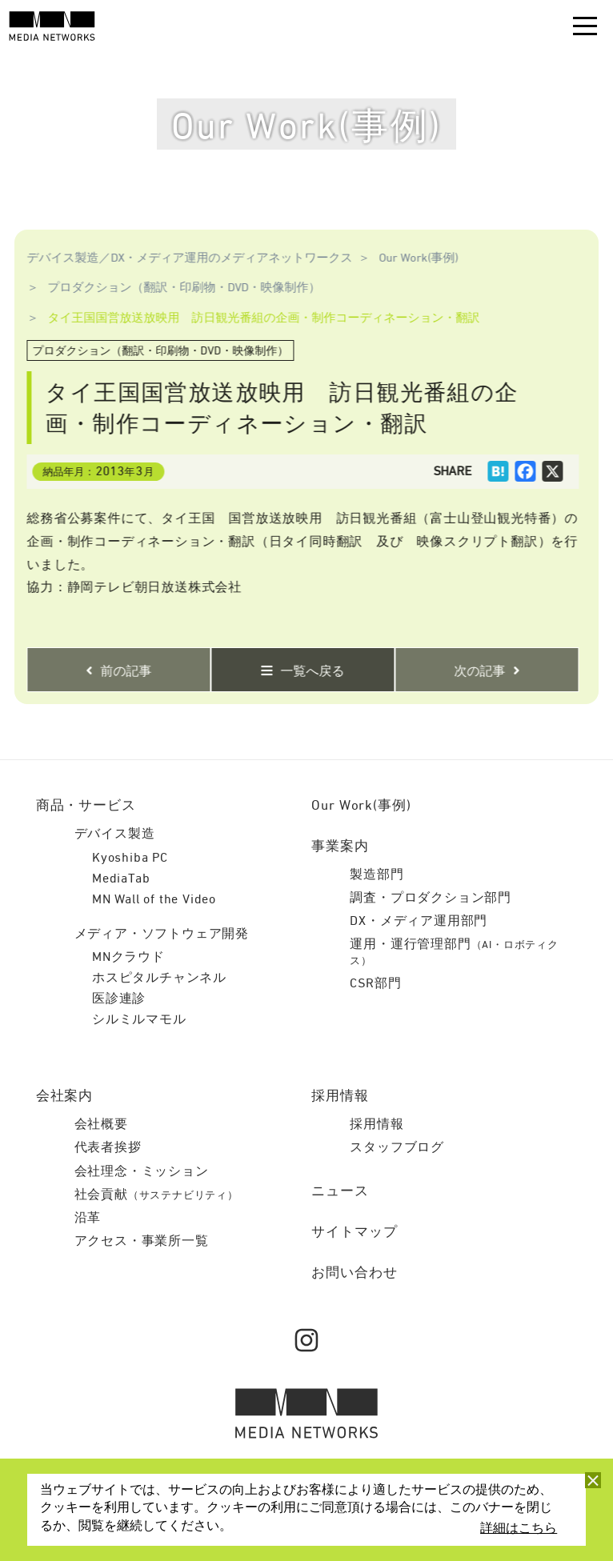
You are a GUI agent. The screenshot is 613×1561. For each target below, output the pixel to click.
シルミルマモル (139, 1020)
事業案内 (339, 847)
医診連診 (119, 999)
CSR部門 (375, 984)
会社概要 (101, 1125)
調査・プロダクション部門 (430, 898)
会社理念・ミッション (141, 1172)
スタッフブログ (397, 1148)
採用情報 (376, 1125)
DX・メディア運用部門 (418, 921)
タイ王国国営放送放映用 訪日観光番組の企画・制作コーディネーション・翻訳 (257, 318)
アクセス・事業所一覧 (141, 1241)
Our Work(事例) (411, 258)
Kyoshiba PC (130, 858)
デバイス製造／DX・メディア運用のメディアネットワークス (184, 258)
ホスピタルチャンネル (159, 978)
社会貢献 (156, 1195)
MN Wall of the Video (154, 900)
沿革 (88, 1218)
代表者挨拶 (108, 1148)
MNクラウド (128, 957)
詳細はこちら (518, 1529)
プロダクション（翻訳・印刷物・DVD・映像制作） (177, 288)
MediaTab (121, 879)
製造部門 (376, 875)
